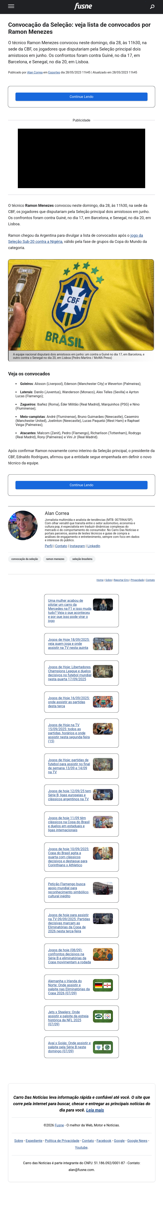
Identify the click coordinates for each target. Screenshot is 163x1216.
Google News (137, 1141)
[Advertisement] (81, 158)
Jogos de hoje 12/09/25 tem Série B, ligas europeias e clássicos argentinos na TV (69, 795)
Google (119, 1141)
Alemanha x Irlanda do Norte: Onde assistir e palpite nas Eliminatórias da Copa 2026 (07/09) (69, 987)
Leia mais (95, 1110)
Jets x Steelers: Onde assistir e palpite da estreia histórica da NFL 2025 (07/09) (68, 1018)
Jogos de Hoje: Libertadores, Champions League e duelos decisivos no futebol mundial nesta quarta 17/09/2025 (69, 673)
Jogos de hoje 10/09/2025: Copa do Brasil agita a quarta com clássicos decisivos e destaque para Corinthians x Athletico (68, 857)
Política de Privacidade (62, 1141)
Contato (61, 546)
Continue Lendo (81, 97)
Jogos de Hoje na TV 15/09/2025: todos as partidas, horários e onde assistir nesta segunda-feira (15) (69, 733)
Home (100, 580)
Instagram (77, 546)
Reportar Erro (121, 580)
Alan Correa (35, 72)
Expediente (34, 1141)
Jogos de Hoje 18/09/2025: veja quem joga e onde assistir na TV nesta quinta (69, 644)
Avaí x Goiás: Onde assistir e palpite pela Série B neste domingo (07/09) (69, 1047)
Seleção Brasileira (82, 559)
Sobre (108, 580)
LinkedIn (93, 546)
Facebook (104, 1141)
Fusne (59, 1125)
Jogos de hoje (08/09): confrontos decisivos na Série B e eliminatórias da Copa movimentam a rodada (69, 956)
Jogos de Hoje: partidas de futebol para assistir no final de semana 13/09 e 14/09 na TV (69, 766)
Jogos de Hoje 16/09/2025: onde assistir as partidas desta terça (69, 702)
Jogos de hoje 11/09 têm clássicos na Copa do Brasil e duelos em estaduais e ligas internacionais (69, 824)
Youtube (81, 1148)
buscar (145, 1)
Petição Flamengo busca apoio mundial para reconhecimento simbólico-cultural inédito (68, 890)
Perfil (49, 546)
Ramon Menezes (55, 559)
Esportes (54, 72)
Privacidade (137, 580)
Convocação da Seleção (24, 559)
